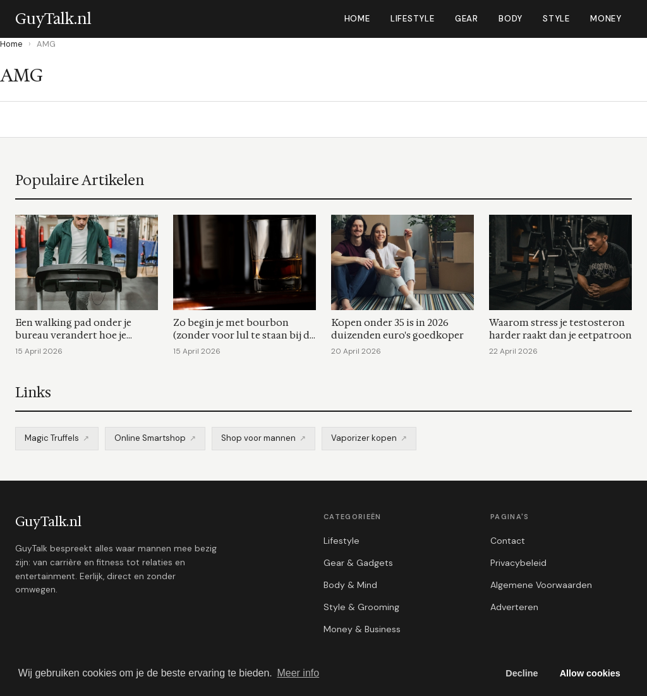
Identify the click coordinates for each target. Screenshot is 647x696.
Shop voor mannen (258, 438)
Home (357, 18)
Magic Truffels (52, 438)
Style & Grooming (361, 607)
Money (606, 18)
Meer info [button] (298, 673)
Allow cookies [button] (590, 673)
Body (511, 18)
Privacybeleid (518, 562)
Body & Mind (350, 585)
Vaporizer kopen (364, 438)
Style (556, 18)
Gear (466, 18)
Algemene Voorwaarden (541, 585)
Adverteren (514, 607)
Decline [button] (521, 673)
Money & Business (362, 629)
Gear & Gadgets (358, 562)
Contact (507, 540)
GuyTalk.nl (48, 522)
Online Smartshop (150, 438)
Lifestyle (412, 18)
